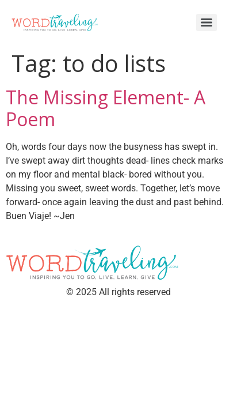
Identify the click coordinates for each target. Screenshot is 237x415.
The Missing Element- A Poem (105, 108)
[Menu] (206, 22)
